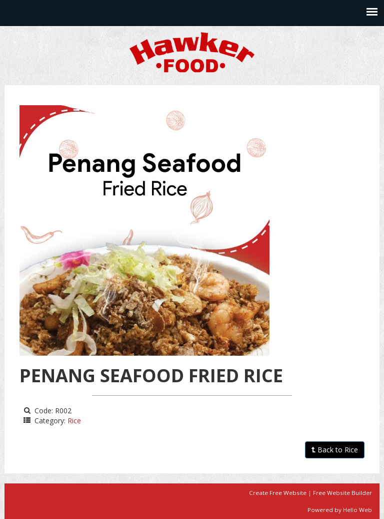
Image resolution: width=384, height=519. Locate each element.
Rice (74, 420)
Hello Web (357, 509)
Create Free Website (277, 492)
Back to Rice (335, 449)
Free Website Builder (342, 492)
